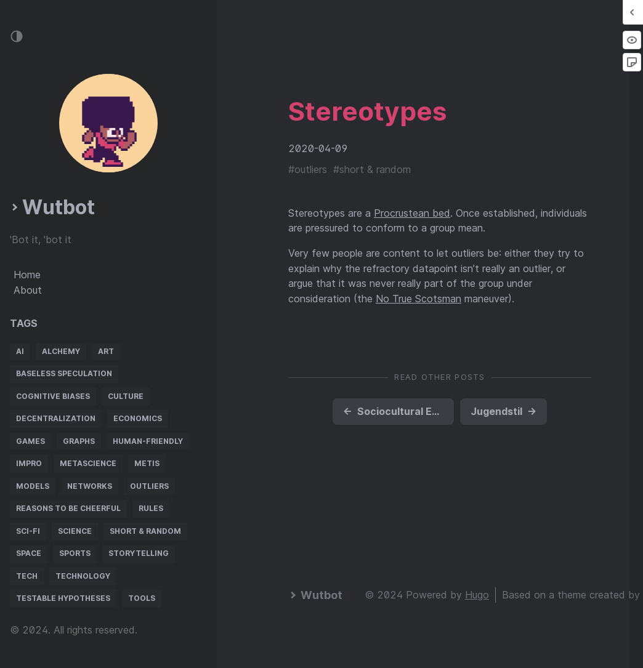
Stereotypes (367, 111)
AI (20, 351)
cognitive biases (53, 396)
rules (151, 508)
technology (82, 576)
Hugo (477, 595)
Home (27, 274)
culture (126, 396)
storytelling (138, 553)
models (32, 486)
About (28, 290)
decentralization (55, 418)
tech (27, 576)
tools (141, 598)
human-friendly (148, 441)
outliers (149, 486)
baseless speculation (64, 373)
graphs (79, 441)
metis (147, 463)
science (75, 531)
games (30, 441)
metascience (88, 463)
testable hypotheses (63, 598)
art (106, 351)
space (28, 553)
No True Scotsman (418, 298)
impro (29, 463)
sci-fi (28, 531)
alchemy (61, 351)
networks (89, 486)
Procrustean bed (412, 213)
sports (75, 553)
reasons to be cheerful (68, 508)
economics (137, 418)
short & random (145, 531)
